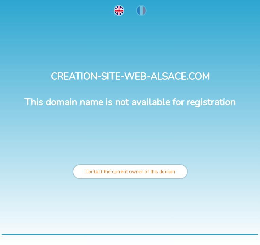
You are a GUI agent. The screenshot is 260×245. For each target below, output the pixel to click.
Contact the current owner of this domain (130, 171)
